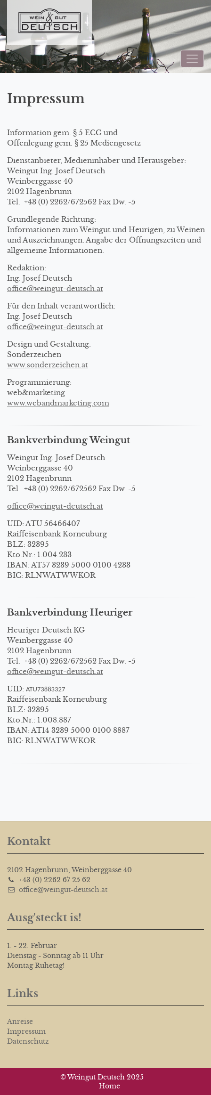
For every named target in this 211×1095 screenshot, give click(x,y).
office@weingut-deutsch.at (55, 288)
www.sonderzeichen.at (47, 364)
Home (109, 1086)
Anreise (20, 1021)
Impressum (26, 1031)
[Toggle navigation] (192, 58)
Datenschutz (28, 1041)
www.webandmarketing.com (58, 402)
